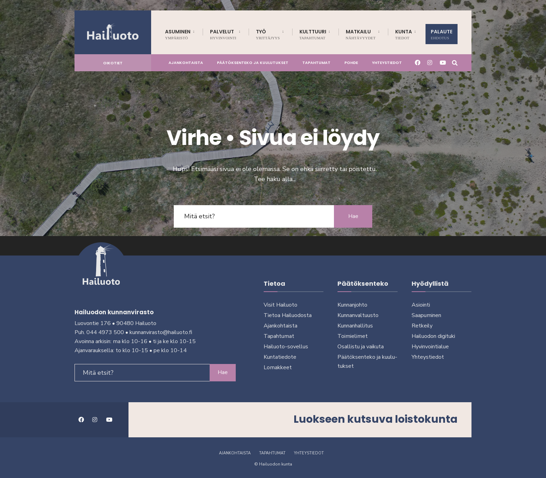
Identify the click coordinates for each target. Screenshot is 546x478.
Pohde (351, 62)
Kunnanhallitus (355, 326)
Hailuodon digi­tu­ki (433, 336)
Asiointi (421, 305)
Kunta (403, 34)
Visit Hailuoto (280, 305)
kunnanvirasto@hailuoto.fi (161, 332)
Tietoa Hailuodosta (288, 315)
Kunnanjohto (352, 305)
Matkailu (361, 34)
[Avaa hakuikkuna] (454, 62)
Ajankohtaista (186, 62)
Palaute (441, 34)
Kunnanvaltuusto (358, 315)
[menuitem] (184, 33)
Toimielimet (352, 336)
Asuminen (177, 34)
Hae (353, 216)
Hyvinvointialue (430, 346)
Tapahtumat (316, 62)
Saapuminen (426, 315)
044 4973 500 (105, 332)
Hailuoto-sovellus (286, 346)
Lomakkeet (278, 367)
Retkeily (422, 326)
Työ (268, 34)
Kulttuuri (312, 34)
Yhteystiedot (387, 62)
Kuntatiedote (280, 357)
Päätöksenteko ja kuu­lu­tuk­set (252, 62)
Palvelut (223, 34)
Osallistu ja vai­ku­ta (360, 346)
